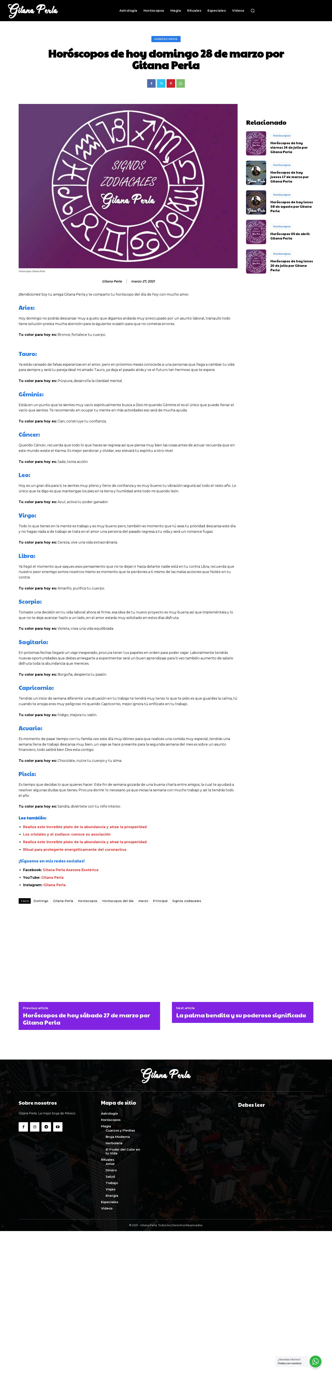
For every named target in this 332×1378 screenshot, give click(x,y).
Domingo (40, 901)
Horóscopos (166, 39)
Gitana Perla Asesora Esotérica (70, 870)
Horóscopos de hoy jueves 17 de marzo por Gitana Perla (289, 176)
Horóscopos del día (118, 901)
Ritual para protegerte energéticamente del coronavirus (75, 850)
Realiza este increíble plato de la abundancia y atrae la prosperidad (85, 827)
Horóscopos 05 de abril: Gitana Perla (290, 235)
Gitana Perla (112, 281)
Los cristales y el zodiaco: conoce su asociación (67, 834)
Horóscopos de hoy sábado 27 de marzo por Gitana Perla (86, 1018)
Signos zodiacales (186, 901)
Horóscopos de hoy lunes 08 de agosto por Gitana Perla (291, 206)
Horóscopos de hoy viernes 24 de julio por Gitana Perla (289, 147)
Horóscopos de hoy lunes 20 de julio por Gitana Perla (291, 265)
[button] (252, 10)
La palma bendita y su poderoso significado (241, 1015)
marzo (143, 901)
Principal (160, 901)
